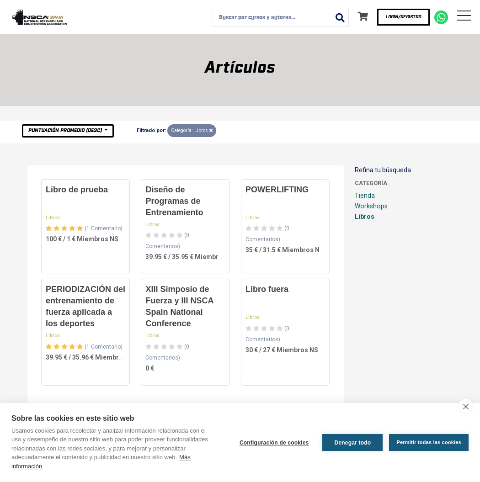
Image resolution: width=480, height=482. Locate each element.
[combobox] (280, 17)
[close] (465, 406)
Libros (53, 218)
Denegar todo (353, 443)
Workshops (371, 206)
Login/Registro (403, 17)
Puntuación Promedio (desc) (65, 130)
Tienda (365, 195)
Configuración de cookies (274, 443)
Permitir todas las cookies (428, 442)
